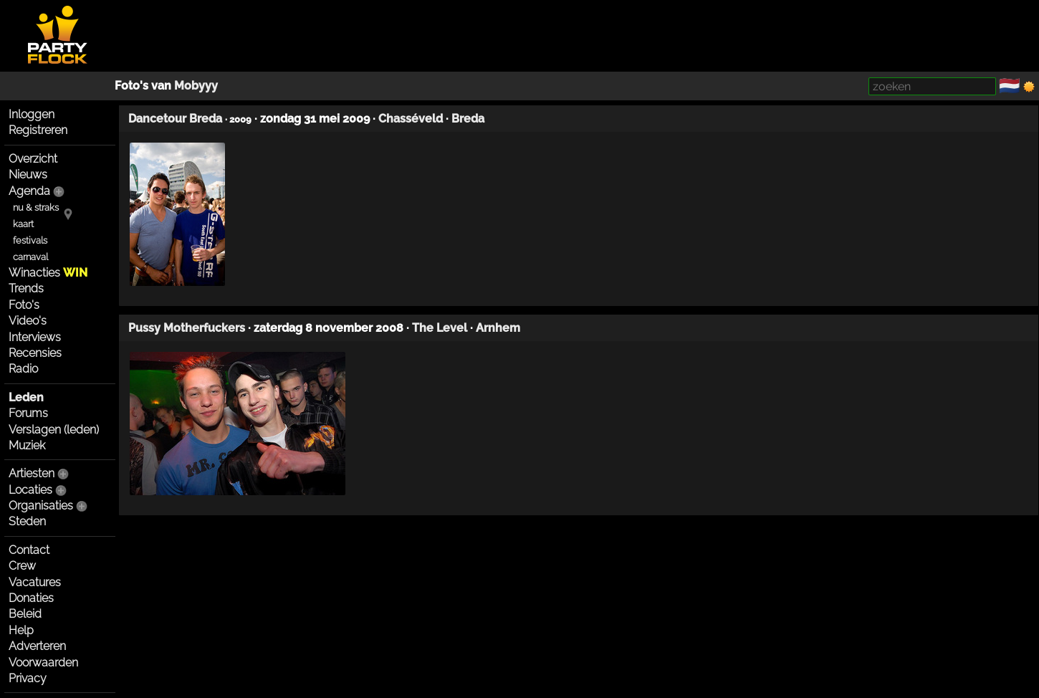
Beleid (25, 614)
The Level (439, 328)
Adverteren (37, 646)
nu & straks (36, 207)
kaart (23, 224)
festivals (30, 240)
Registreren (38, 130)
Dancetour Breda (175, 118)
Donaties (31, 598)
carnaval (30, 257)
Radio (23, 369)
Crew (22, 566)
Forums (28, 413)
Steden (27, 521)
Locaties (30, 490)
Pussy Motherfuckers (186, 328)
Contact (29, 550)
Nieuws (28, 174)
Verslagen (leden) (54, 429)
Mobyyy (196, 85)
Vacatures (35, 582)
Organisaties (41, 505)
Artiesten (31, 473)
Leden (26, 397)
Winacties (48, 272)
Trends (26, 288)
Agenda (29, 191)
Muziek (27, 445)
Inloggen (31, 114)
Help (21, 630)
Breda (467, 118)
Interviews (35, 337)
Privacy (28, 678)
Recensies (35, 353)
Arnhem (498, 328)
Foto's (24, 305)
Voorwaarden (43, 662)
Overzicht (33, 159)
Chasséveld (410, 118)
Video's (28, 321)
